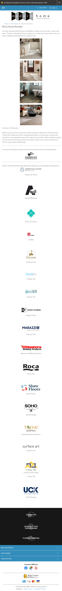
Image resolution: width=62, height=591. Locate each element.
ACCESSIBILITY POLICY (40, 589)
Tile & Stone (14, 24)
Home (6, 24)
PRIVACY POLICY (28, 589)
